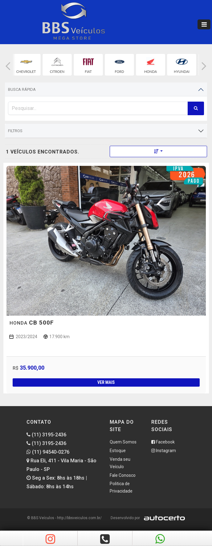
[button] (8, 66)
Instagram (163, 450)
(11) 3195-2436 (46, 435)
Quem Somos (123, 441)
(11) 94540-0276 (47, 452)
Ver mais (106, 382)
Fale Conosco (123, 475)
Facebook (163, 441)
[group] (26, 64)
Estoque (118, 450)
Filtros (15, 130)
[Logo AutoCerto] (163, 518)
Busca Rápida (22, 89)
